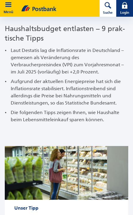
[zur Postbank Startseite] (52, 8)
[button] (8, 4)
